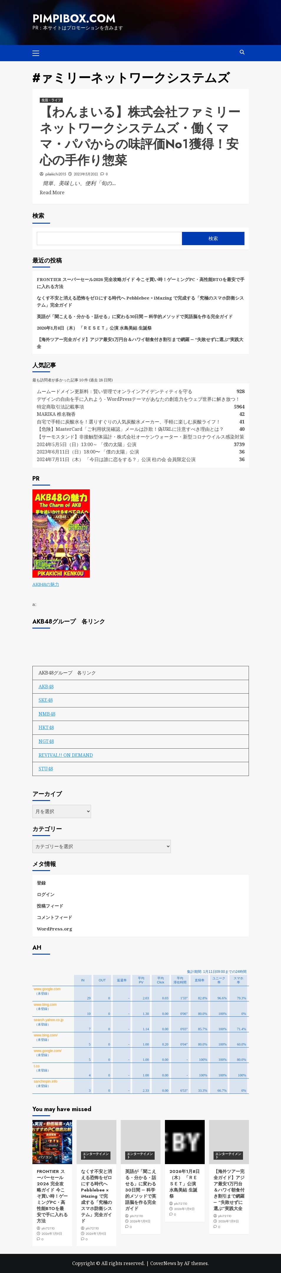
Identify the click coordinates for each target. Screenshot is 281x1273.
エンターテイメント (96, 1155)
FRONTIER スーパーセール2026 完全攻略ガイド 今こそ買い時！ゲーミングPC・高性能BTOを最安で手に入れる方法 (140, 282)
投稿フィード (50, 906)
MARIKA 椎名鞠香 (56, 414)
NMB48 (47, 714)
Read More (52, 192)
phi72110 (48, 1228)
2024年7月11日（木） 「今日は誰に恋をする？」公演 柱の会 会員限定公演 (116, 459)
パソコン (45, 1157)
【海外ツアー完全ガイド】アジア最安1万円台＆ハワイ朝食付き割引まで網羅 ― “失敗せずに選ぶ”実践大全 (140, 342)
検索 (38, 216)
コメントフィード (54, 917)
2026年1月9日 (52, 1233)
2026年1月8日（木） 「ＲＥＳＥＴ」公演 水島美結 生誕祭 (94, 328)
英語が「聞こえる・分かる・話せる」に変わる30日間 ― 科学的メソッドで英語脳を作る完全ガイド (135, 316)
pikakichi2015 (55, 174)
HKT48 (46, 727)
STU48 (46, 768)
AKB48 (46, 686)
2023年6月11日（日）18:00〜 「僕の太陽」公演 (88, 451)
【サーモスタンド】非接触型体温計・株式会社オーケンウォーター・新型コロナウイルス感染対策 (140, 436)
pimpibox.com (73, 18)
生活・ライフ (51, 100)
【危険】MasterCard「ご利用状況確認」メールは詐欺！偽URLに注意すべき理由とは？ (130, 429)
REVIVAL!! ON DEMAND (66, 755)
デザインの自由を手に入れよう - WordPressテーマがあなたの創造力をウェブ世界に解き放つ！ (141, 399)
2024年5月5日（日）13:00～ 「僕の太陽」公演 (86, 444)
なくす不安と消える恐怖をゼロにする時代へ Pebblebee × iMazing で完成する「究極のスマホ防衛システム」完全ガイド (140, 301)
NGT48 (46, 741)
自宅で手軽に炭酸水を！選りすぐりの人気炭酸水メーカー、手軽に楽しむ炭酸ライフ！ (129, 421)
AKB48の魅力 (45, 584)
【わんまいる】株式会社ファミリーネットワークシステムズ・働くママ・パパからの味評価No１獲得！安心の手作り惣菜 (140, 136)
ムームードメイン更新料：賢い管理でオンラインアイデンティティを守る (114, 391)
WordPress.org (54, 929)
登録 (41, 883)
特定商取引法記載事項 (60, 406)
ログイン (45, 894)
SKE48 (46, 700)
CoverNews (163, 1263)
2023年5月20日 (86, 174)
